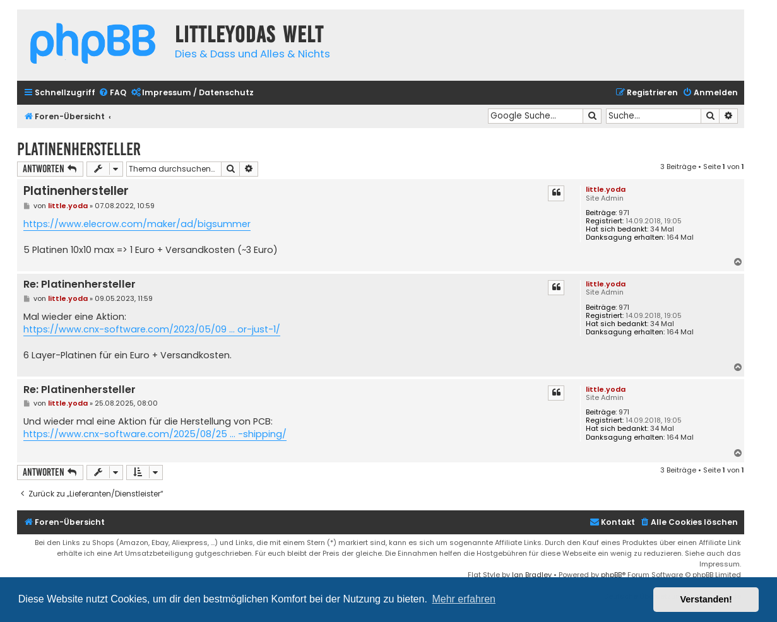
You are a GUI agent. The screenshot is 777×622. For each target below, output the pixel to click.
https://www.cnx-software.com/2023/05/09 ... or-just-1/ (151, 329)
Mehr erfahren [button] (463, 599)
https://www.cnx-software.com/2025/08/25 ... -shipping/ (155, 434)
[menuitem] (112, 93)
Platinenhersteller (79, 149)
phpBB (611, 575)
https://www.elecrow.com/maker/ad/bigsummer (137, 224)
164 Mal (680, 237)
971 (624, 213)
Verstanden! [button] (706, 599)
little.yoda (606, 189)
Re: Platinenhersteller (79, 284)
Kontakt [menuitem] (612, 522)
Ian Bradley (532, 575)
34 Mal (662, 229)
